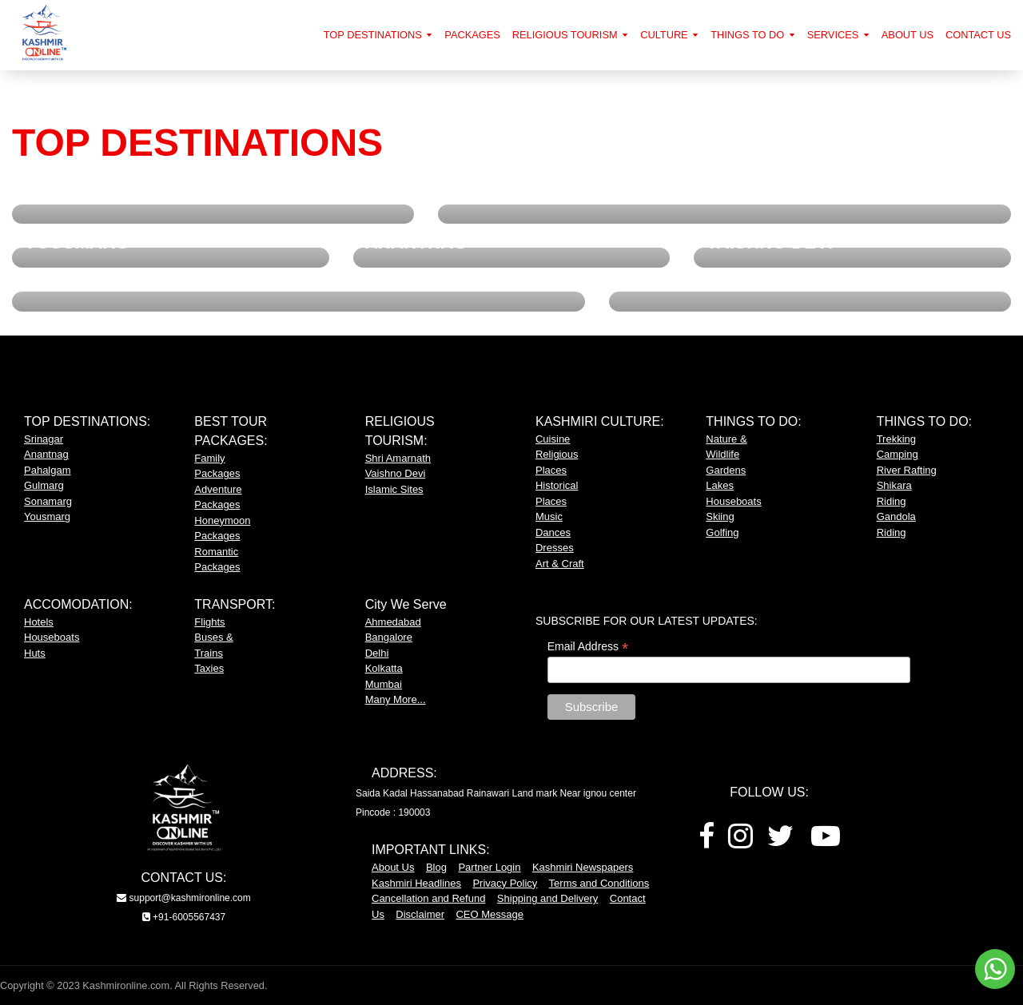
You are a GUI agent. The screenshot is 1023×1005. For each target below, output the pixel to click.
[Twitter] (780, 841)
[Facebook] (707, 841)
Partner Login (489, 867)
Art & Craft (559, 564)
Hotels (39, 622)
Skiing (720, 516)
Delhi (377, 653)
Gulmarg (44, 485)
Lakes (720, 485)
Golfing (722, 532)
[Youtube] (825, 841)
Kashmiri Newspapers (582, 867)
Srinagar (43, 439)
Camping (897, 454)
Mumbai (383, 684)
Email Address (588, 646)
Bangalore (388, 637)
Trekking (896, 439)
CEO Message (489, 914)
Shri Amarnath (398, 458)
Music (549, 516)
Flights (209, 622)
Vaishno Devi (395, 473)
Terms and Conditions (599, 883)
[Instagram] (740, 841)
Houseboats (733, 501)
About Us (393, 867)
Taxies (209, 668)
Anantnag (46, 454)
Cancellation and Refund (428, 898)
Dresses (554, 548)
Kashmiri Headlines (416, 883)
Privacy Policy (504, 883)
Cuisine (552, 439)
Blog (436, 867)
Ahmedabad (393, 622)
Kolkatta (384, 668)
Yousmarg (47, 516)
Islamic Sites (394, 489)
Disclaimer (420, 914)
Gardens (726, 470)
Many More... (395, 699)
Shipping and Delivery (547, 898)
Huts (35, 653)
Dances (553, 532)
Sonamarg (48, 501)
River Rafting (907, 470)
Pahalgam (47, 470)
